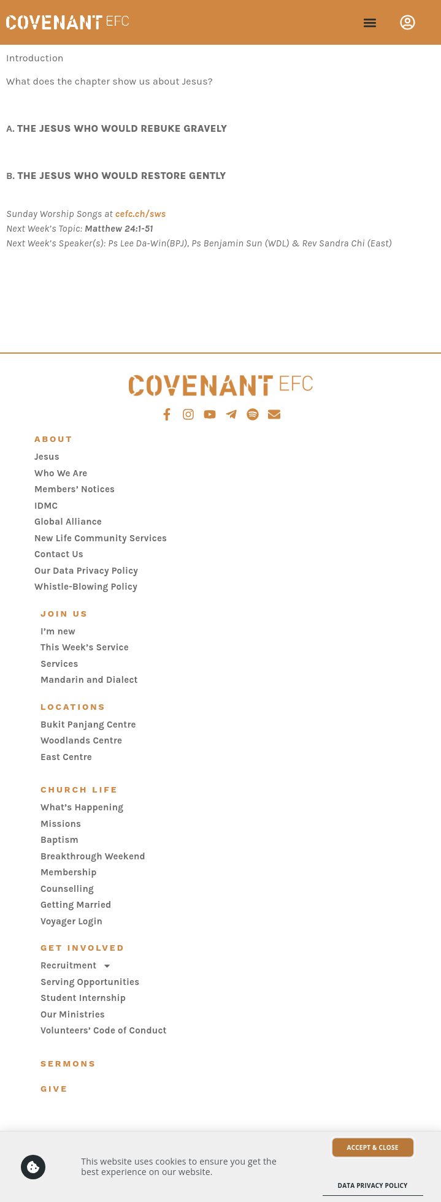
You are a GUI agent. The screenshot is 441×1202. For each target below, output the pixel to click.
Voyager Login (71, 921)
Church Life (79, 789)
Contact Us (58, 554)
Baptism (59, 839)
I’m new (57, 631)
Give (54, 1089)
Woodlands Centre (81, 740)
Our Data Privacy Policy (86, 570)
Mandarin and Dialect (89, 679)
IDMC (46, 505)
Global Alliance (68, 521)
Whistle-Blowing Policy (85, 586)
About (53, 439)
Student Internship (83, 997)
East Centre (66, 757)
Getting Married (75, 904)
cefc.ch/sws (140, 213)
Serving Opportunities (89, 981)
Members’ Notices (74, 489)
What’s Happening (81, 807)
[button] (369, 22)
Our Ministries (72, 1014)
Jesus (46, 456)
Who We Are (60, 473)
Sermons (68, 1063)
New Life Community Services (100, 538)
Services (59, 663)
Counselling (67, 888)
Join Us (64, 613)
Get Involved (82, 948)
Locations (73, 707)
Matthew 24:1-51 (119, 228)
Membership (68, 872)
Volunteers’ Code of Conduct (103, 1030)
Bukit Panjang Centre (88, 724)
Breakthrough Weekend (92, 856)
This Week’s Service (84, 647)
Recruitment (76, 965)
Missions (60, 823)
